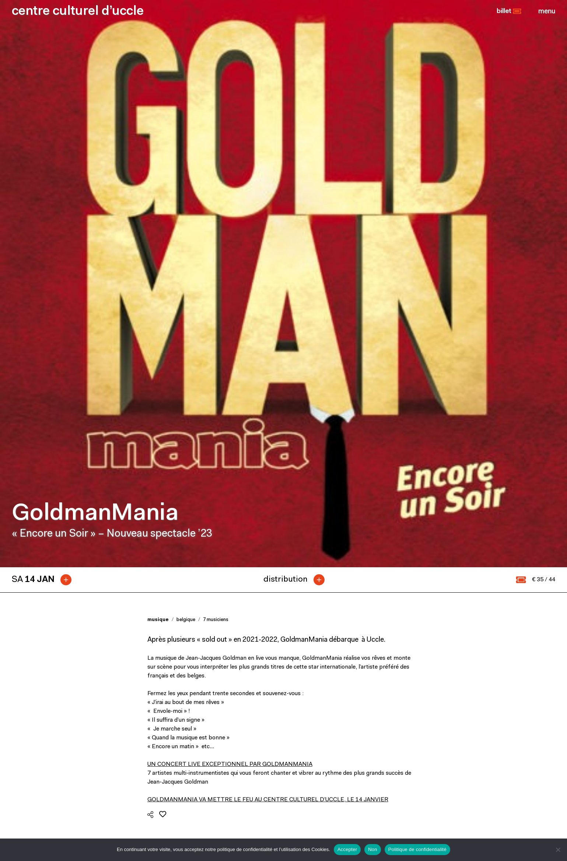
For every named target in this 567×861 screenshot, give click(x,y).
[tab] (44, 227)
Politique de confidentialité (417, 849)
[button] (509, 11)
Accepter (347, 849)
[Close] (546, 11)
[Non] (557, 849)
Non (372, 849)
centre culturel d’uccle (78, 11)
